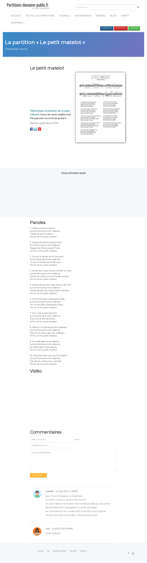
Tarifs (125, 15)
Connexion (107, 28)
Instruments (83, 15)
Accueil (16, 15)
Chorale (64, 15)
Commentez (38, 475)
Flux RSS (73, 551)
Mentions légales (60, 551)
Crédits (134, 28)
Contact (83, 551)
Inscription (121, 28)
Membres (17, 22)
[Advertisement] (50, 90)
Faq (48, 551)
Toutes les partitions (40, 15)
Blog (113, 15)
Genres (101, 15)
